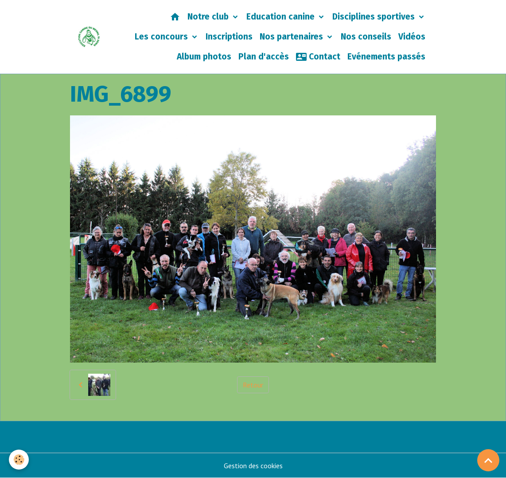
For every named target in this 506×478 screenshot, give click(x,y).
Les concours (162, 37)
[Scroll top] (488, 460)
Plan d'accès (263, 56)
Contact (318, 56)
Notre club (209, 17)
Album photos (204, 56)
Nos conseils (366, 37)
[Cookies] (19, 460)
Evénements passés (386, 56)
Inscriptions (229, 37)
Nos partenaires (292, 37)
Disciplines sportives (374, 17)
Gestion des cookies (253, 465)
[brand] (89, 37)
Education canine (281, 17)
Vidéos (411, 37)
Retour (253, 384)
